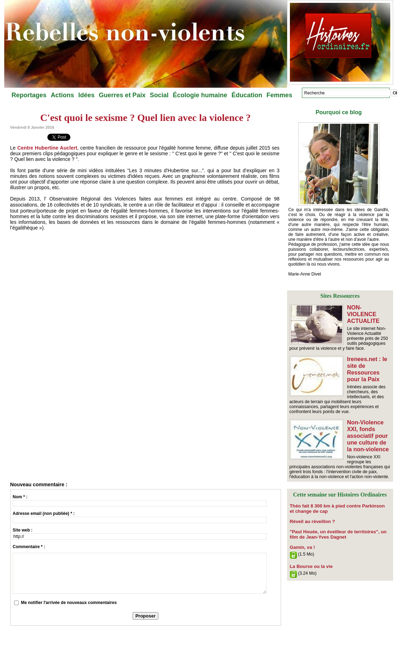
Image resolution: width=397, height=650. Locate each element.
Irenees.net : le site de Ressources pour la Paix (367, 365)
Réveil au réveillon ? (310, 514)
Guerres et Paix (122, 95)
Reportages (29, 95)
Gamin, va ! (301, 539)
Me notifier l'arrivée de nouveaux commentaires (69, 602)
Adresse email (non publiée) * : (44, 513)
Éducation (247, 95)
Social (159, 95)
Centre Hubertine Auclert (46, 148)
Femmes (279, 95)
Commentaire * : (29, 546)
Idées (86, 95)
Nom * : (20, 496)
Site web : (23, 530)
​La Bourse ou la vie (309, 558)
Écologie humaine (200, 95)
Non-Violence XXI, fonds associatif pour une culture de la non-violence (367, 431)
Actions (62, 95)
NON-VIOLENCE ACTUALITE (369, 310)
